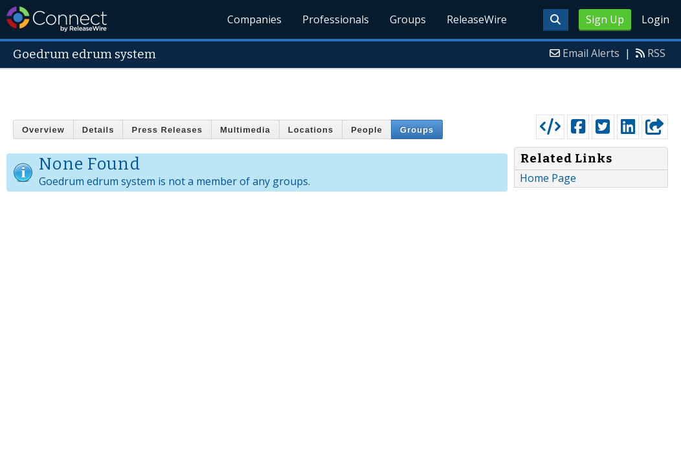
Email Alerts (591, 53)
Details (98, 130)
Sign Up (605, 19)
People (367, 130)
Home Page (548, 178)
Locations (310, 130)
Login (655, 19)
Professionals (336, 19)
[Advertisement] (341, 88)
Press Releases (166, 130)
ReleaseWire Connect (56, 19)
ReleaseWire (477, 19)
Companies (255, 19)
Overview (43, 130)
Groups (408, 19)
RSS (656, 53)
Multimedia (245, 130)
